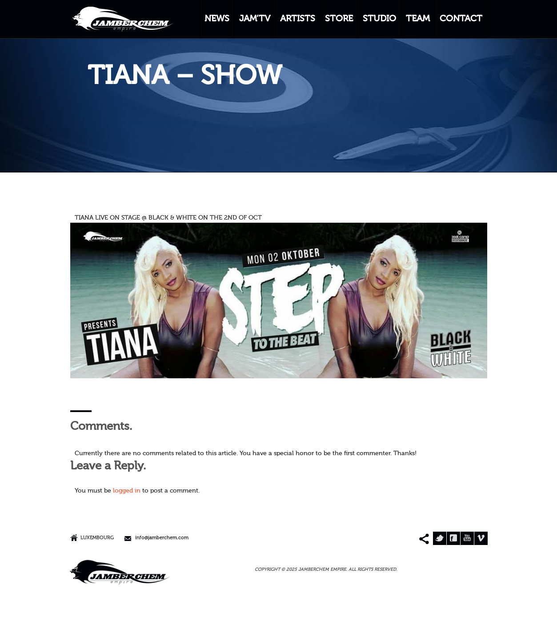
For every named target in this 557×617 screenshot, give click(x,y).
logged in (126, 491)
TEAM (418, 19)
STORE (339, 19)
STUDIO (379, 19)
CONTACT (461, 19)
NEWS (216, 19)
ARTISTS (297, 19)
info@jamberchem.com (161, 538)
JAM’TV (254, 19)
